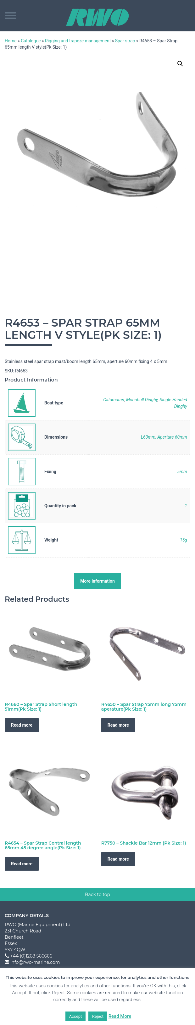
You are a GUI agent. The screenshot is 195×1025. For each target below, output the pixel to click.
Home (11, 40)
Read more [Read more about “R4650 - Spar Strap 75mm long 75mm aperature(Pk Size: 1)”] (118, 725)
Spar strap (125, 40)
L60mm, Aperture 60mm (164, 437)
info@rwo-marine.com (35, 962)
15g (183, 539)
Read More (120, 1016)
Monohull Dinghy (142, 399)
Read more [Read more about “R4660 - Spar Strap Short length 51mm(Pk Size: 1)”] (21, 725)
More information (97, 581)
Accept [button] (75, 1016)
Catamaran (113, 399)
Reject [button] (97, 1016)
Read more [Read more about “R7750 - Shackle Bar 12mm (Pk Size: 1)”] (118, 859)
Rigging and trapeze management (78, 40)
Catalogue (31, 40)
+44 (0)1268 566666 (31, 956)
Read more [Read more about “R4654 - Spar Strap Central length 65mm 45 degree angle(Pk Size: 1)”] (21, 863)
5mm (182, 471)
